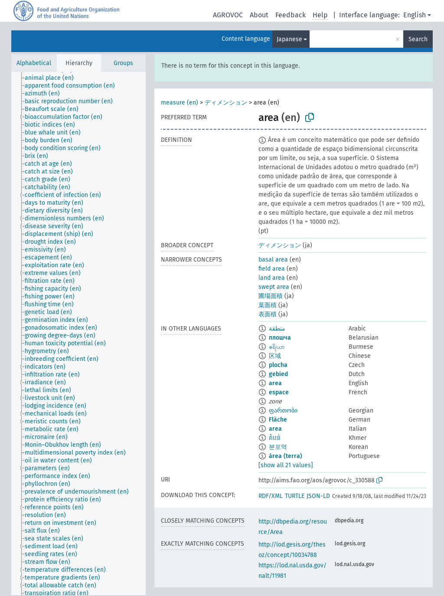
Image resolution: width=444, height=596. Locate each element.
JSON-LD (318, 496)
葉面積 (267, 305)
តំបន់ (275, 438)
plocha (278, 365)
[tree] (78, 333)
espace (279, 392)
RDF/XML (270, 496)
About (259, 15)
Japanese (289, 39)
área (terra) (285, 456)
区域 (275, 356)
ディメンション (226, 102)
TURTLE (294, 496)
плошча (280, 337)
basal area (273, 259)
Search (418, 39)
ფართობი (283, 410)
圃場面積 (270, 296)
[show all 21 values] (285, 465)
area (275, 383)
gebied (278, 374)
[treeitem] (53, 78)
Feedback (290, 15)
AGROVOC (228, 15)
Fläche (278, 419)
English (414, 15)
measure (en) (179, 102)
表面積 (267, 314)
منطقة (277, 328)
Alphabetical (33, 63)
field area (271, 268)
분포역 (278, 447)
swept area (273, 287)
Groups (123, 63)
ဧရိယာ (277, 346)
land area (271, 278)
